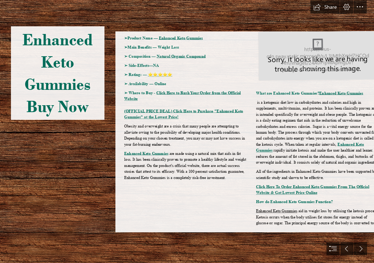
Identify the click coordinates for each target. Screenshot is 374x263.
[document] (187, 131)
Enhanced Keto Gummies (181, 38)
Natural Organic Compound (181, 56)
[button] (325, 7)
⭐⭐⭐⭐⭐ (160, 74)
